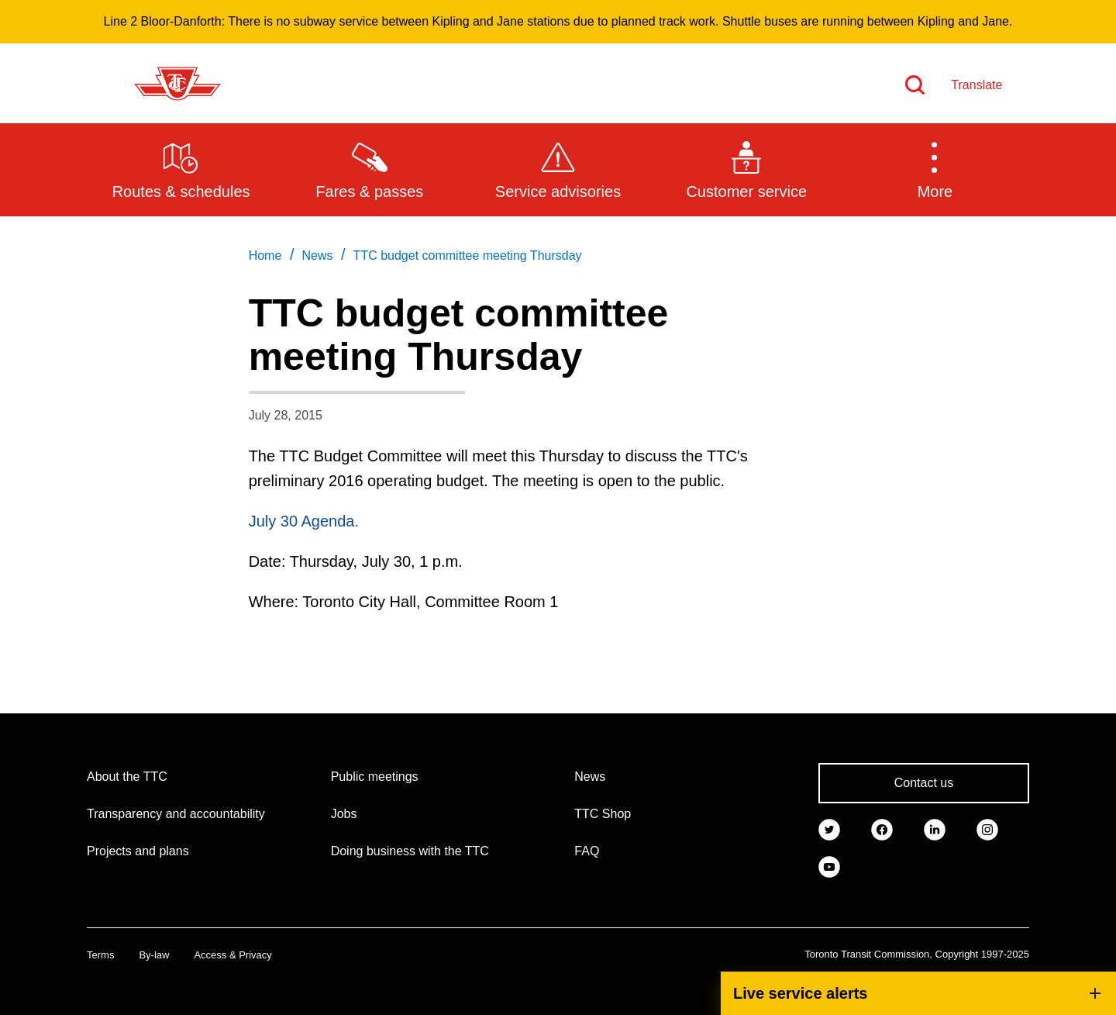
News (589, 776)
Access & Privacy (232, 955)
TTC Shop (602, 813)
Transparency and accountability (176, 813)
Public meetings (374, 776)
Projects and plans (138, 851)
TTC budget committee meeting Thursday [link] (467, 255)
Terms (100, 955)
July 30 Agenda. (304, 521)
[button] (935, 169)
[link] (829, 828)
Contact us (923, 782)
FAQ (586, 851)
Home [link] (265, 255)
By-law (154, 955)
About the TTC (127, 776)
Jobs (344, 813)
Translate (976, 84)
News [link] (316, 255)
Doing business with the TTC (410, 851)
